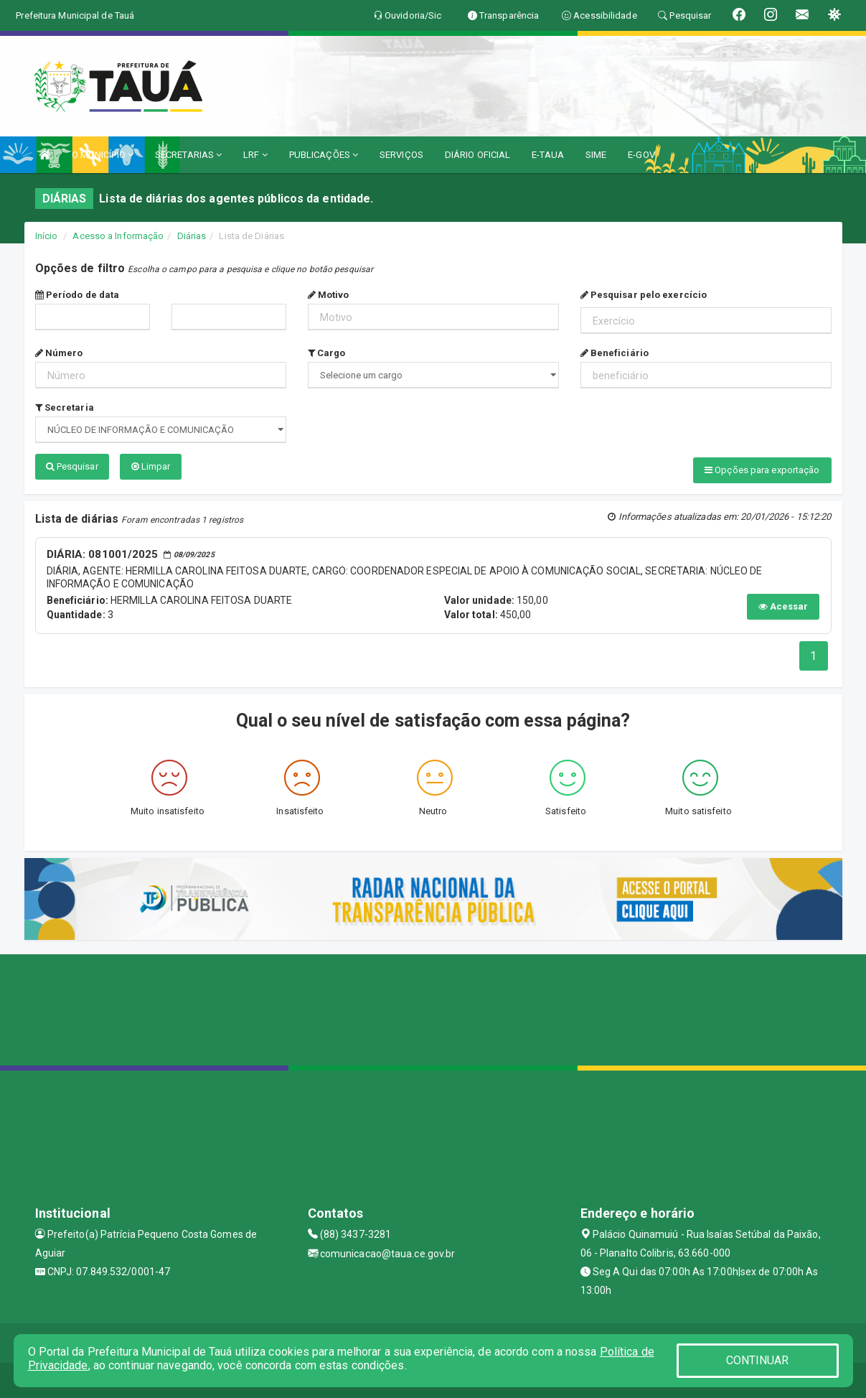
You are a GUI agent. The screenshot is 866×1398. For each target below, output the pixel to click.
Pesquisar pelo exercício (643, 294)
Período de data (77, 294)
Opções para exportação (762, 470)
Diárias (192, 235)
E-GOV (641, 154)
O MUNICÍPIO (102, 154)
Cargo (327, 353)
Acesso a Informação (118, 235)
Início (46, 235)
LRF (255, 154)
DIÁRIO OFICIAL (477, 154)
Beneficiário (614, 353)
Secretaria (64, 407)
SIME (595, 154)
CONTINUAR (757, 1360)
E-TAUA (548, 154)
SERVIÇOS (401, 154)
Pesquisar (72, 466)
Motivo (328, 294)
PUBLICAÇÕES (323, 154)
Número (59, 353)
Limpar (151, 466)
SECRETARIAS (188, 154)
